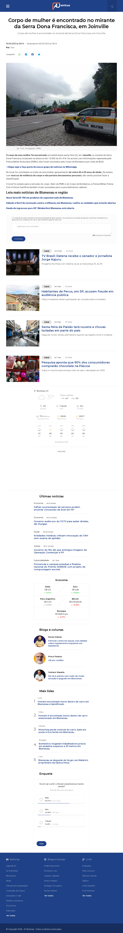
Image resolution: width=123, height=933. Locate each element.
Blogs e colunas (51, 630)
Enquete (45, 774)
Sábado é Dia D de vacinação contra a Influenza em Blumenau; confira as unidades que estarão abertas (61, 203)
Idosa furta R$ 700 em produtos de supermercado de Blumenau (39, 197)
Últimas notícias (51, 496)
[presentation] (52, 835)
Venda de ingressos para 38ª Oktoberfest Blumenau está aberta (40, 208)
